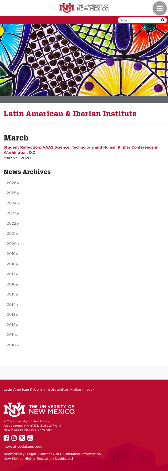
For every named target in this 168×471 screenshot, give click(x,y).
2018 (11, 264)
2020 (12, 244)
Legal (31, 454)
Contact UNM (49, 454)
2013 (11, 314)
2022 (11, 223)
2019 (11, 254)
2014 (11, 304)
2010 (11, 345)
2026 (11, 183)
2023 (11, 213)
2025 (11, 193)
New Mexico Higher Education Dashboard (38, 459)
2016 (11, 284)
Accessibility (14, 454)
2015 (11, 294)
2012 (11, 325)
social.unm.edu (29, 446)
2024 (12, 203)
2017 (11, 274)
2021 (11, 233)
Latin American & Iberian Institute (70, 114)
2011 (11, 335)
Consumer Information (82, 454)
